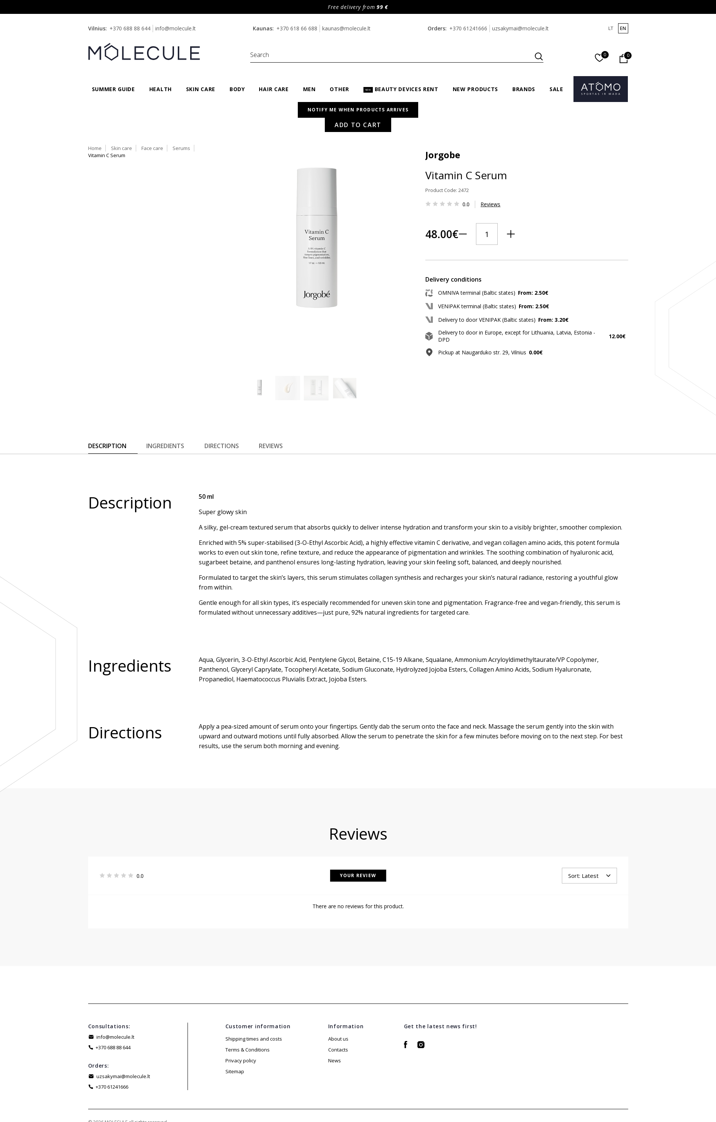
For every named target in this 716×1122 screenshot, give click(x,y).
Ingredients (168, 416)
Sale (556, 89)
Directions (226, 416)
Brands (523, 89)
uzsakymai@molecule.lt (520, 28)
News (334, 1030)
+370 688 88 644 (130, 28)
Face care (432, 118)
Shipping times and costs (253, 1008)
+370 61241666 (468, 28)
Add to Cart (486, 248)
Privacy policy (240, 1030)
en (623, 28)
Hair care (273, 89)
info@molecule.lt (175, 28)
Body (237, 89)
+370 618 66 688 (296, 28)
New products (475, 89)
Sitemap (234, 1041)
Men (309, 89)
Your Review (358, 845)
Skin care (200, 89)
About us (338, 1008)
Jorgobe (385, 144)
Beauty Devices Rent (400, 89)
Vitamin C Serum (497, 118)
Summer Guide (113, 89)
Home (374, 118)
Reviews (433, 193)
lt (610, 28)
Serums (461, 118)
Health (160, 89)
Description (107, 416)
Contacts (338, 1019)
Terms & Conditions (247, 1019)
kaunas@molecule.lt (346, 28)
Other (339, 89)
